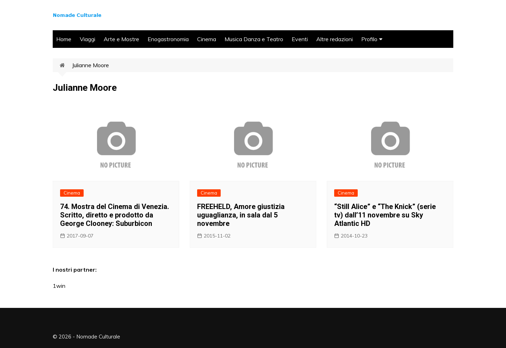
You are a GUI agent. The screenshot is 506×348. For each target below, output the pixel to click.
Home (63, 39)
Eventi (300, 39)
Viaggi (87, 39)
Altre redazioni (334, 39)
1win (59, 285)
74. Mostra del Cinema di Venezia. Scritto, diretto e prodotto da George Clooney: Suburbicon (114, 215)
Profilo (369, 39)
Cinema (206, 39)
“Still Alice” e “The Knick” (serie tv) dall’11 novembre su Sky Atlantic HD (385, 215)
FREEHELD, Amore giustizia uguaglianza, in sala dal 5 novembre (241, 215)
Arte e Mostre (121, 39)
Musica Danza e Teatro (254, 39)
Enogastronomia (168, 39)
